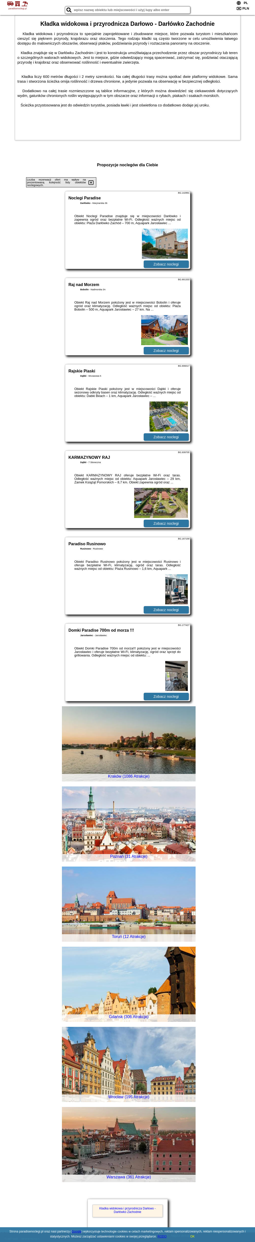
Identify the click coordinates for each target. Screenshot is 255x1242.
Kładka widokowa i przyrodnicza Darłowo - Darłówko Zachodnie (127, 1210)
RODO (161, 1236)
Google (76, 1231)
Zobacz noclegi (166, 264)
